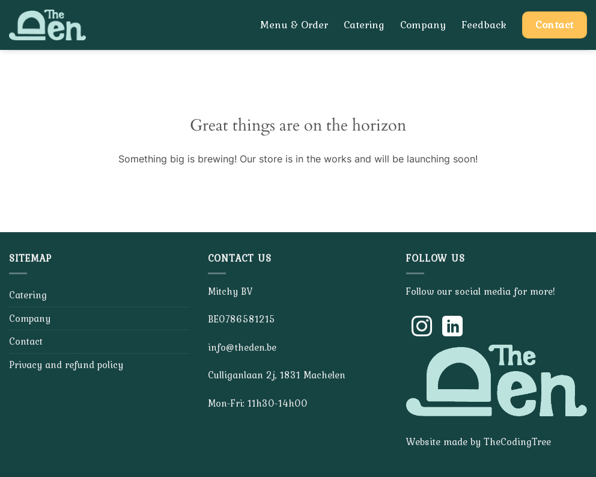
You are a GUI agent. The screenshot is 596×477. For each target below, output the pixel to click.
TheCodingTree (517, 441)
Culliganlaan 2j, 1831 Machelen (276, 375)
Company (423, 24)
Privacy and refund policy (66, 364)
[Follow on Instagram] (422, 327)
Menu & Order (294, 24)
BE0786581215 (241, 319)
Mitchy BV (230, 291)
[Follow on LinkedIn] (452, 327)
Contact (26, 341)
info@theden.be (242, 347)
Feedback (483, 24)
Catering (364, 24)
